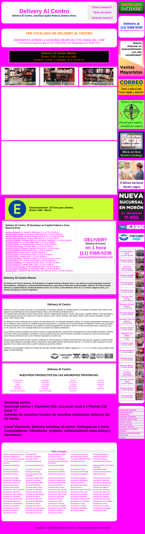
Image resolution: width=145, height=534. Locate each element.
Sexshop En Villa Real (101, 489)
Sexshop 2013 (31, 454)
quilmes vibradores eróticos (13, 454)
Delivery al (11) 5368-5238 (131, 25)
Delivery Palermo (99, 474)
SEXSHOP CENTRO (126, 427)
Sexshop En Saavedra (11, 496)
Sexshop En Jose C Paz (57, 508)
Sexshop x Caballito (55, 510)
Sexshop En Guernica (34, 510)
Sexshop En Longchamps (13, 503)
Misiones (17, 386)
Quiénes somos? (102, 17)
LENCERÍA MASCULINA (128, 419)
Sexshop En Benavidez (56, 483)
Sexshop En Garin (10, 513)
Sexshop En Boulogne (79, 485)
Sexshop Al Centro (100, 459)
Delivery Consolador (33, 480)
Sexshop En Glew (77, 510)
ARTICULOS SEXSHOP (127, 410)
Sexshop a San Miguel (56, 459)
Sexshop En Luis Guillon (80, 501)
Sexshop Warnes (12, 261)
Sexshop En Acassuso (56, 474)
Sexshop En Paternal (101, 496)
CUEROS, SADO (125, 422)
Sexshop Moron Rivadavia (16, 269)
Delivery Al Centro (44, 11)
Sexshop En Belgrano (11, 483)
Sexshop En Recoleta (56, 496)
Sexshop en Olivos (55, 499)
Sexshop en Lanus (100, 503)
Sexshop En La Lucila (11, 508)
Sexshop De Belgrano (11, 465)
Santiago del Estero (17, 391)
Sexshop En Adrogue (11, 478)
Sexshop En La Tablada (57, 506)
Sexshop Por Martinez (34, 489)
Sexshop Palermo (12, 232)
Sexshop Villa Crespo (14, 246)
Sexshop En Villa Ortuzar (57, 492)
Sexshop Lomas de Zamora (16, 248)
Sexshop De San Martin (79, 472)
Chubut (101, 380)
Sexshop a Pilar (32, 459)
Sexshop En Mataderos (34, 501)
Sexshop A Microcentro (79, 456)
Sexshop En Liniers (33, 503)
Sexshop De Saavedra (56, 472)
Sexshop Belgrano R (33, 461)
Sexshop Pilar (11, 271)
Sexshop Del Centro (10, 474)
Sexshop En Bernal (33, 485)
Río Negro (73, 386)
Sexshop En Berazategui (102, 483)
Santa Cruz (73, 388)
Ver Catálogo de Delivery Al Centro (59, 33)
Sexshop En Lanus (78, 503)
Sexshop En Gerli (99, 510)
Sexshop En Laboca (33, 506)
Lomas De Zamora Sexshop (13, 459)
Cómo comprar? (102, 7)
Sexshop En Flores (55, 513)
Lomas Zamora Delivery (80, 454)
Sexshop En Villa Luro (79, 492)
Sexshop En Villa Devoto (35, 494)
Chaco (72, 380)
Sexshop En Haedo (10, 510)
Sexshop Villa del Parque (15, 238)
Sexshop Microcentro (14, 236)
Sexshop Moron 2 (127, 388)
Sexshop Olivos (12, 257)
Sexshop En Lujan (55, 501)
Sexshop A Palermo (100, 456)
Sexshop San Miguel (101, 487)
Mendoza (100, 384)
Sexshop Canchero (78, 461)
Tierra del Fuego (45, 391)
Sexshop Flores (11, 244)
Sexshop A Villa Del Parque (81, 459)
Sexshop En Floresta (33, 513)
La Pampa (45, 384)
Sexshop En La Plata (101, 506)
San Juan (17, 388)
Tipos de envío (102, 12)
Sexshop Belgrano (13, 265)
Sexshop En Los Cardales (103, 501)
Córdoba (17, 382)
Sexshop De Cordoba (79, 465)
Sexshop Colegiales (13, 263)
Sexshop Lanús (11, 255)
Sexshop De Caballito (56, 465)
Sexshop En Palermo (33, 499)
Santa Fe (100, 388)
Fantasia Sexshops (33, 472)
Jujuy (18, 384)
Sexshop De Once (100, 469)
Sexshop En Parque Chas (12, 499)
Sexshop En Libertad (56, 503)
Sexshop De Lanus (78, 469)
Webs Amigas (59, 451)
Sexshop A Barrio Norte (57, 454)
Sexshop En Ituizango (79, 508)
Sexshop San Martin (13, 259)
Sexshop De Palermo (11, 472)
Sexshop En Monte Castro (80, 499)
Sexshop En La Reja (78, 506)
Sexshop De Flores (10, 469)
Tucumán (73, 391)
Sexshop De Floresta (33, 469)
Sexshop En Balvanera (56, 480)
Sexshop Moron (12, 253)
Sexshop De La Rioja (56, 469)
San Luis (45, 388)
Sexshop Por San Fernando (13, 489)
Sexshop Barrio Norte (14, 234)
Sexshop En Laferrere (11, 506)
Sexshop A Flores (54, 456)
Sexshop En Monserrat (101, 499)
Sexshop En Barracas (101, 480)
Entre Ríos (73, 382)
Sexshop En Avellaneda (12, 480)
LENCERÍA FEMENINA (127, 417)
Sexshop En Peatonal (79, 496)
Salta (101, 386)
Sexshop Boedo (12, 242)
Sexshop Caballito (13, 240)
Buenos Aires (17, 380)
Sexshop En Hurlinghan (102, 508)
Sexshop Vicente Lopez (15, 267)
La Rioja (73, 384)
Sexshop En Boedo (55, 485)
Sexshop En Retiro (33, 496)
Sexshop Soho (76, 487)
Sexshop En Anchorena (102, 478)
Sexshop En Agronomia (35, 478)
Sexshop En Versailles (79, 494)
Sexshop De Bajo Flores (102, 461)
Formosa (100, 382)
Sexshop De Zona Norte (102, 472)
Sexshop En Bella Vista (34, 483)
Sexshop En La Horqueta (35, 508)
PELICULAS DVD (125, 424)
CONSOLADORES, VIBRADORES (126, 413)
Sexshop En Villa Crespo (57, 494)
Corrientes (45, 382)
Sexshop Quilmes (12, 250)
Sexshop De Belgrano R (35, 465)
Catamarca (45, 380)
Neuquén (45, 386)
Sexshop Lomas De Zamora (81, 489)
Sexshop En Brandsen (101, 485)
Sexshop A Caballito (33, 456)
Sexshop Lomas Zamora (57, 489)
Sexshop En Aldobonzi (56, 478)
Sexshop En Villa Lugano (12, 494)
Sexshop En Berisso (11, 485)
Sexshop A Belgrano (101, 454)
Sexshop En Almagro (79, 478)
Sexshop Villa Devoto (11, 487)
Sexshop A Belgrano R (11, 456)
